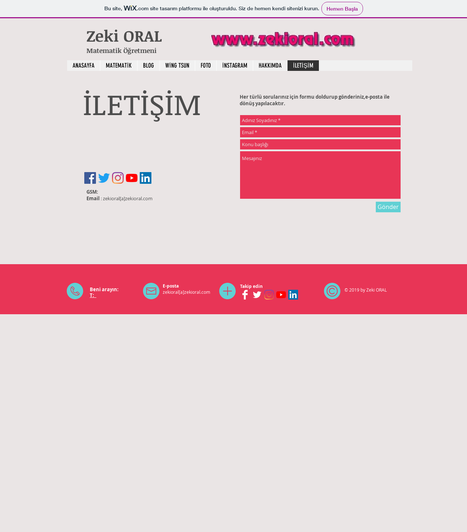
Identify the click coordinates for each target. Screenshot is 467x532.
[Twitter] (104, 178)
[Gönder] (388, 207)
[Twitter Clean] (257, 295)
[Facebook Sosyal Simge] (90, 178)
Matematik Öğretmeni (121, 50)
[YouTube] (132, 178)
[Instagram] (118, 178)
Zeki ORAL (126, 35)
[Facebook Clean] (245, 295)
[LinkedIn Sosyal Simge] (145, 178)
